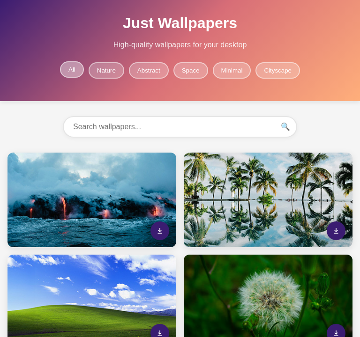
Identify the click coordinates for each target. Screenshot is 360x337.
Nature (106, 70)
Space (191, 70)
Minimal (232, 70)
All (71, 69)
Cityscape (278, 70)
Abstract (148, 70)
